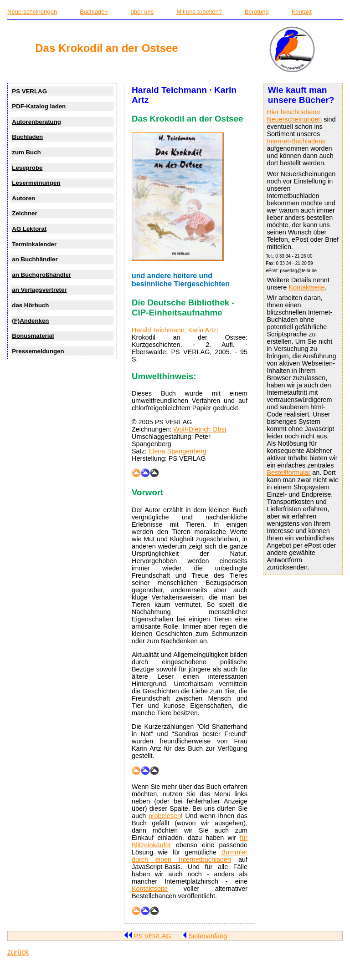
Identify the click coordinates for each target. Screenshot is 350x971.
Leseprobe (27, 167)
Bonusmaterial (33, 335)
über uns (142, 11)
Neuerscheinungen (32, 11)
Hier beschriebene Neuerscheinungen (294, 115)
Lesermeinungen (36, 182)
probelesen (165, 815)
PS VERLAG (29, 91)
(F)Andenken (30, 320)
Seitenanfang (204, 936)
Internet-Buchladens (296, 141)
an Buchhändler (34, 259)
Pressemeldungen (38, 351)
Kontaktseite (306, 287)
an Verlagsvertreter (39, 289)
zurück (18, 952)
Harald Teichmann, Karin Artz (174, 330)
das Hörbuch (30, 305)
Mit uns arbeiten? (199, 11)
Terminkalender (34, 244)
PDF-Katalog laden (39, 106)
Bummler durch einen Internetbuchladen (189, 856)
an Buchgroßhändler (41, 274)
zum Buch (26, 152)
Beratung (257, 11)
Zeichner (24, 213)
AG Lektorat (29, 228)
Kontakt (302, 11)
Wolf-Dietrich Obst (199, 429)
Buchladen (94, 11)
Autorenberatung (36, 121)
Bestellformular (288, 472)
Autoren (23, 198)
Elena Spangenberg (177, 451)
